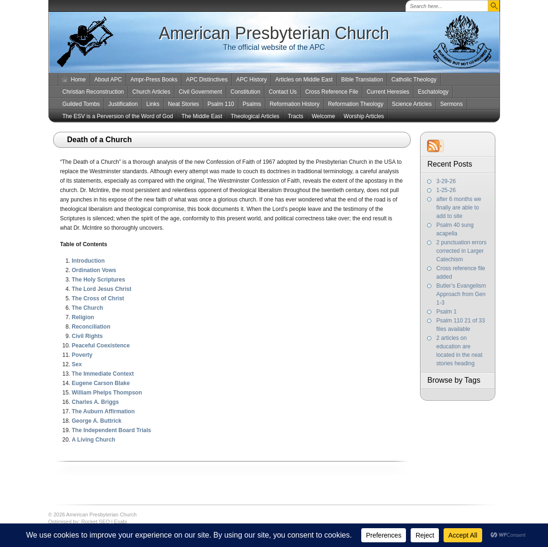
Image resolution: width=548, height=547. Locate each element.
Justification (123, 104)
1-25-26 (446, 190)
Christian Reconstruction (93, 91)
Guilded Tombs (81, 104)
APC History (251, 79)
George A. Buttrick (97, 421)
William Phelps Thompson (107, 392)
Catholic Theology (414, 79)
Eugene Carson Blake (101, 383)
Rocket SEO (95, 521)
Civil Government (200, 91)
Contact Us (282, 91)
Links (152, 104)
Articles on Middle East (304, 79)
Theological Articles (254, 116)
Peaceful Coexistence (101, 345)
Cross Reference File (331, 91)
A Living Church (93, 439)
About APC (108, 79)
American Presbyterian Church (274, 33)
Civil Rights (87, 336)
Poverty (82, 355)
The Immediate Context (103, 373)
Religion (83, 317)
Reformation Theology (355, 104)
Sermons (451, 104)
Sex (77, 364)
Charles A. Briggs (95, 402)
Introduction (88, 260)
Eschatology (433, 91)
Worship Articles (364, 116)
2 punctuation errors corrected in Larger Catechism (462, 251)
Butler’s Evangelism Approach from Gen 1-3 (461, 294)
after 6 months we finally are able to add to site (459, 207)
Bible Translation (362, 79)
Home (78, 79)
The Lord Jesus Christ (102, 289)
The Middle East (202, 116)
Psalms (252, 104)
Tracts (295, 116)
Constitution (245, 91)
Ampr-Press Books (153, 79)
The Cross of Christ (98, 298)
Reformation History (294, 104)
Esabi (120, 521)
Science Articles (412, 104)
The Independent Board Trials (111, 430)
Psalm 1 (447, 311)
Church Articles (151, 91)
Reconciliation (91, 326)
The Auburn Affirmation (103, 411)
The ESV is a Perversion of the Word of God (118, 116)
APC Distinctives (207, 79)
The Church (87, 308)
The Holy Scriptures (98, 279)
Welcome (323, 116)
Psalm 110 (220, 104)
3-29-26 (446, 181)
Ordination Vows (94, 270)
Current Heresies (387, 91)
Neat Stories (183, 104)
